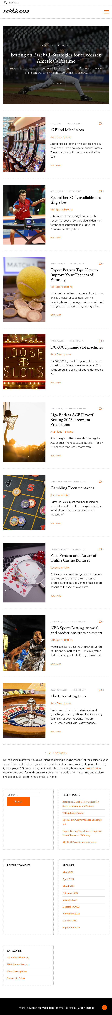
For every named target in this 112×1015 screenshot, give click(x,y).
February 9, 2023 (58, 481)
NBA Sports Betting (61, 209)
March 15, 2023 (57, 341)
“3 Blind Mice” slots (67, 130)
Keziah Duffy (65, 45)
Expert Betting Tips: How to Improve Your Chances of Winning (74, 275)
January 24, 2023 (58, 549)
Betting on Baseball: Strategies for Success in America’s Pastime (56, 58)
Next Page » (60, 753)
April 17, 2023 (56, 123)
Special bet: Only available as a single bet (75, 200)
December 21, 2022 (58, 690)
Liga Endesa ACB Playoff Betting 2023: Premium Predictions (71, 419)
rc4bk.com (16, 11)
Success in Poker (60, 495)
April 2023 (68, 879)
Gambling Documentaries (72, 488)
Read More (56, 83)
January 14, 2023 (58, 621)
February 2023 (70, 893)
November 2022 (71, 913)
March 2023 (68, 886)
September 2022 (71, 927)
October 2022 (69, 920)
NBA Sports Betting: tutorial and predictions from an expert (76, 630)
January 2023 (69, 899)
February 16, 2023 (58, 408)
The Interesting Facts (68, 696)
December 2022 (70, 906)
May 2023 (67, 872)
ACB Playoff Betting (61, 431)
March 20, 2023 (57, 264)
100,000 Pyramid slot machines (76, 347)
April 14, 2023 (56, 191)
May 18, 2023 (46, 45)
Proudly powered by (36, 1007)
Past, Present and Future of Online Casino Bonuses (73, 558)
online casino (93, 768)
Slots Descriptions (60, 137)
